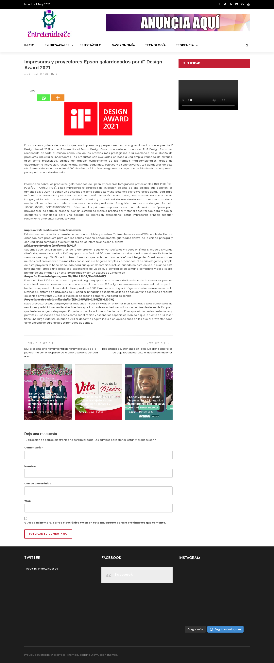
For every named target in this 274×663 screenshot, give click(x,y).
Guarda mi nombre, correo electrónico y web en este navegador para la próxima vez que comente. (95, 523)
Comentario (33, 447)
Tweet (32, 90)
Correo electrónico (37, 483)
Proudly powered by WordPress (44, 655)
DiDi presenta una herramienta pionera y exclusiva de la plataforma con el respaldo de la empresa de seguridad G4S (61, 352)
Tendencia (187, 45)
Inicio (29, 45)
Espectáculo (90, 45)
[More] (57, 95)
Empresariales (59, 45)
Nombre (30, 466)
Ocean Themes (107, 655)
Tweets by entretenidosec (41, 569)
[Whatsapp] (43, 95)
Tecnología (155, 45)
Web (27, 501)
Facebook (124, 575)
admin (28, 74)
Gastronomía (123, 45)
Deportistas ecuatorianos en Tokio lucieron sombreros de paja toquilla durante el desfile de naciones (137, 351)
